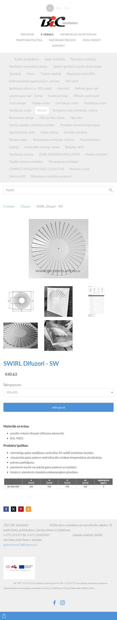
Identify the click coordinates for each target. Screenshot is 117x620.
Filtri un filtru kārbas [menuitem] (52, 118)
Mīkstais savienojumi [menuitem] (86, 96)
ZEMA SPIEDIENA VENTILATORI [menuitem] (59, 154)
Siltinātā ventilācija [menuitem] (75, 132)
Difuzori (25, 206)
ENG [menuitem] (58, 8)
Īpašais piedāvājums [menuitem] (27, 59)
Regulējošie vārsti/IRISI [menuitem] (81, 74)
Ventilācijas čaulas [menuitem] (20, 110)
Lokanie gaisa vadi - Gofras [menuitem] (26, 96)
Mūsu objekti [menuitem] (92, 40)
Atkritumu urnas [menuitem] (79, 169)
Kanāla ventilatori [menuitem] (96, 154)
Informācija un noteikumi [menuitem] (78, 34)
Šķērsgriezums (12, 385)
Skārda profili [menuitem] (17, 176)
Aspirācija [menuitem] (15, 74)
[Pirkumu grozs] (4, 616)
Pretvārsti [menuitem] (63, 88)
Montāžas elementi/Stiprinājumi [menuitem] (80, 125)
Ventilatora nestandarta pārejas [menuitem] (28, 66)
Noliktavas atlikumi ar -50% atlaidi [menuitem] (30, 88)
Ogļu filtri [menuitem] (76, 118)
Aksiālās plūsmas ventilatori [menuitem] (26, 162)
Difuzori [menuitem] (42, 110)
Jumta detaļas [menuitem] (17, 103)
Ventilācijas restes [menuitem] (95, 103)
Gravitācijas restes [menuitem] (67, 103)
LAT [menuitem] (50, 8)
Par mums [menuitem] (27, 34)
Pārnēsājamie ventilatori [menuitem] (64, 162)
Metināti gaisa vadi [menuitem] (86, 88)
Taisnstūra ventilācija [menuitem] (83, 59)
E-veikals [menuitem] (47, 34)
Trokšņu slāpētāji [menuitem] (51, 74)
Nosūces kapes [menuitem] (18, 140)
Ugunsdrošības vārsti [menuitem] (22, 132)
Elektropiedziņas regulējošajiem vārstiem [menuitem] (34, 81)
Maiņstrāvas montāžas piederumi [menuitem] (51, 176)
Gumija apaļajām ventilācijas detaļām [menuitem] (32, 125)
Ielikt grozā (58, 407)
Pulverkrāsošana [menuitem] (90, 140)
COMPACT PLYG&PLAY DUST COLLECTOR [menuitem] (36, 169)
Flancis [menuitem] (31, 74)
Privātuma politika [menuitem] (29, 40)
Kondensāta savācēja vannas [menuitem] (42, 147)
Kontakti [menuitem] (58, 45)
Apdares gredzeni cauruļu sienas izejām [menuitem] (77, 66)
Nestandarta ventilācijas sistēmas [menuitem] (53, 140)
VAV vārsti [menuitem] (71, 81)
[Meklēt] (58, 190)
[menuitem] (9, 58)
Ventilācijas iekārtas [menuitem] (21, 154)
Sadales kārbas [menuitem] (49, 132)
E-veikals (8, 206)
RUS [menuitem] (67, 8)
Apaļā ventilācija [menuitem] (55, 59)
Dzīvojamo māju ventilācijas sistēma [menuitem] (75, 110)
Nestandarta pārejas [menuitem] (21, 118)
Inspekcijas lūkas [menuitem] (58, 96)
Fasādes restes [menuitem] (41, 103)
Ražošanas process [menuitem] (62, 40)
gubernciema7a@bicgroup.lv (20, 545)
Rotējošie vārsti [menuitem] (74, 147)
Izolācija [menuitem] (14, 147)
